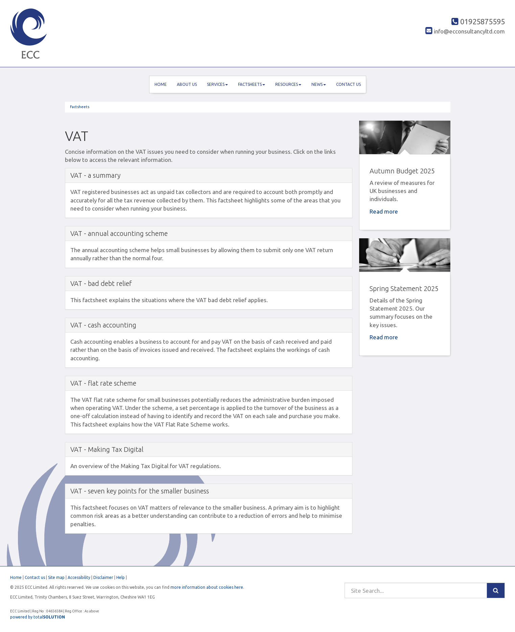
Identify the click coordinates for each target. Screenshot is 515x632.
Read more (384, 211)
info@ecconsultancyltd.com (465, 31)
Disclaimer (103, 577)
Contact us (348, 84)
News (318, 84)
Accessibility (79, 577)
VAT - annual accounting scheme (119, 233)
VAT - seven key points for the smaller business (139, 491)
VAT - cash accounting (103, 325)
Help (120, 577)
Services (217, 84)
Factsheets (251, 84)
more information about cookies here (206, 587)
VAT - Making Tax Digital (106, 449)
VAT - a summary (95, 175)
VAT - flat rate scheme (103, 383)
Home (161, 84)
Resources (288, 84)
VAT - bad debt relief (101, 283)
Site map (56, 577)
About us (187, 84)
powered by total (37, 617)
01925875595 (478, 21)
